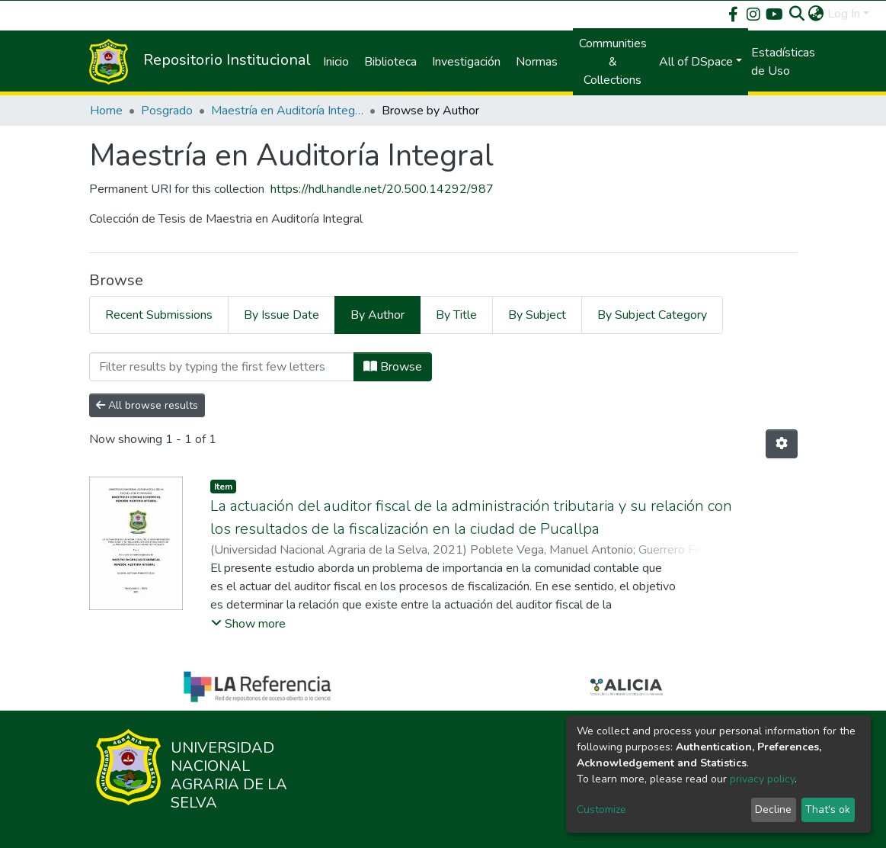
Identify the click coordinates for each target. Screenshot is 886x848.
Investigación (466, 61)
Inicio (336, 61)
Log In (843, 13)
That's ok (827, 809)
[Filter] (221, 366)
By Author (377, 315)
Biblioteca (390, 61)
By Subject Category (652, 315)
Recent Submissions (159, 315)
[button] (816, 14)
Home (106, 110)
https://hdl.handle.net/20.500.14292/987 (382, 189)
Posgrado (167, 110)
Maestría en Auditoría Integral (287, 110)
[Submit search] (797, 14)
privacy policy (762, 779)
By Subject (537, 315)
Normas (537, 61)
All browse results (147, 405)
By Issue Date (281, 315)
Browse (392, 366)
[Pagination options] (782, 443)
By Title (456, 315)
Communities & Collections (613, 61)
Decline (773, 809)
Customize (601, 809)
